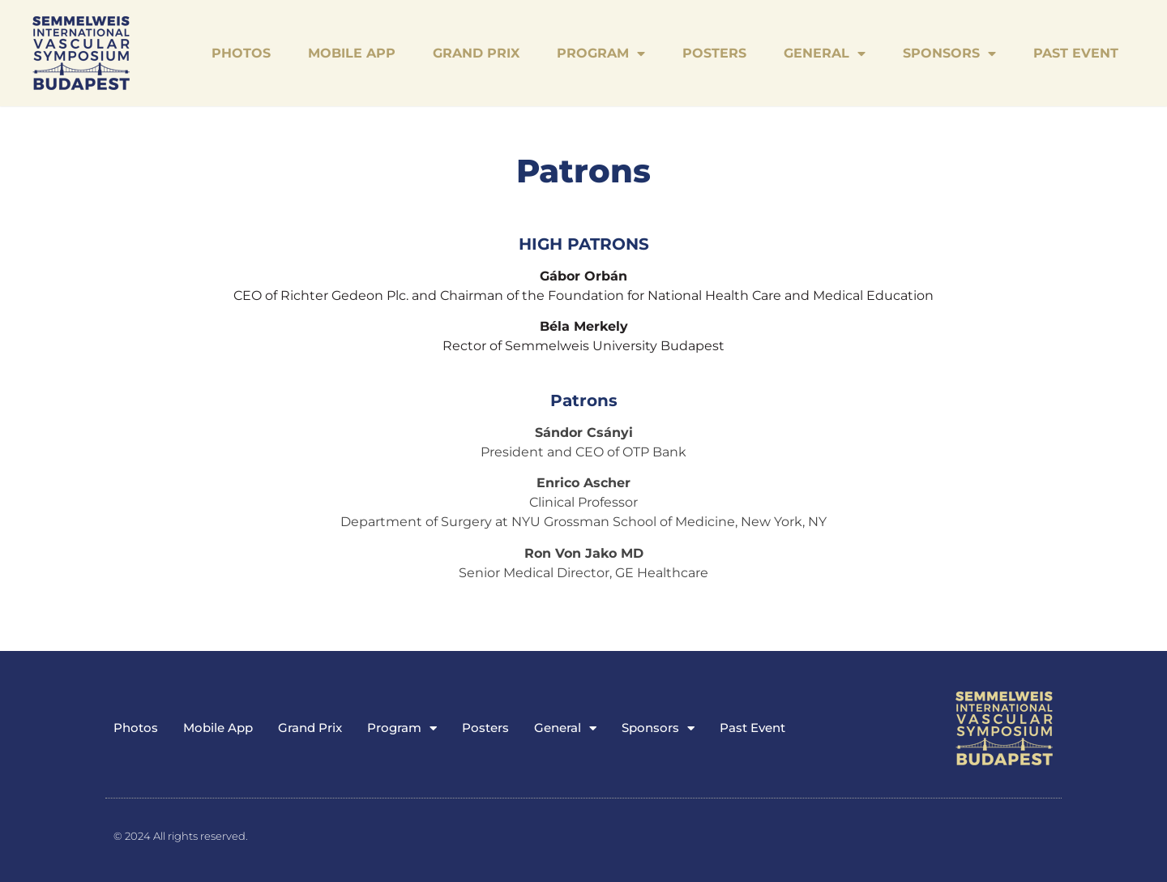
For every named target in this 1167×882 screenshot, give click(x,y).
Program (601, 53)
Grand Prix (476, 53)
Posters (714, 53)
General (825, 53)
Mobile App (351, 53)
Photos (241, 53)
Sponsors (949, 53)
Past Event (1075, 53)
